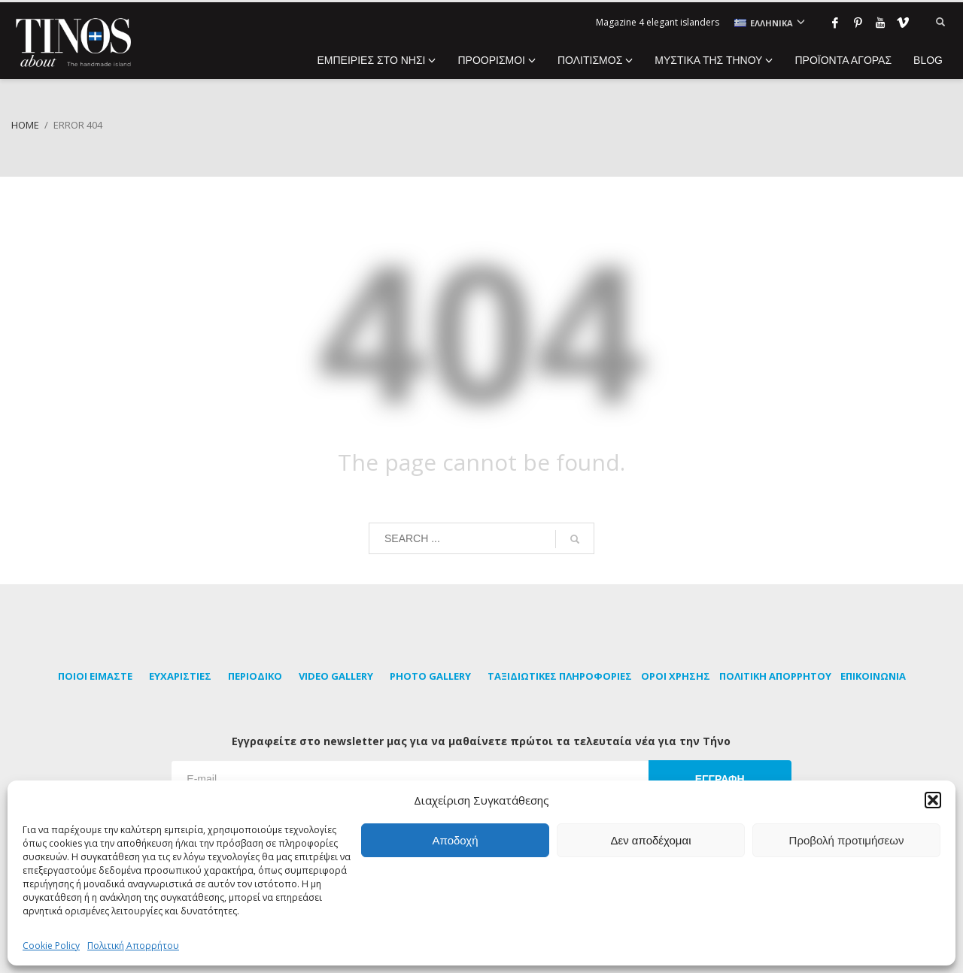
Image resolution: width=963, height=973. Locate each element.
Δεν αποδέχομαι (650, 840)
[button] (932, 800)
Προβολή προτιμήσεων (846, 840)
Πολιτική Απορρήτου (133, 945)
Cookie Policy (51, 945)
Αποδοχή (455, 840)
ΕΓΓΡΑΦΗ (720, 779)
